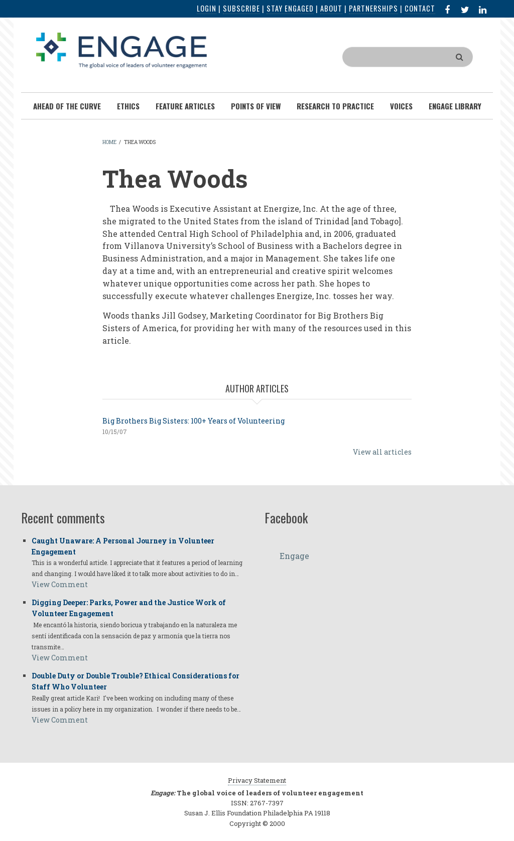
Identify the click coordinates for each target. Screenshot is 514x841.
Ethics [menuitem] (128, 105)
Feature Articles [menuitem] (185, 105)
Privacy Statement (257, 780)
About (331, 8)
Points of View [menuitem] (256, 105)
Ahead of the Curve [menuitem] (67, 105)
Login (206, 8)
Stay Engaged (290, 8)
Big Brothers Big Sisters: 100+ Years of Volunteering (193, 421)
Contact (420, 8)
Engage (294, 555)
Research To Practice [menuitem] (335, 105)
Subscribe (241, 8)
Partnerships (373, 8)
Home (109, 142)
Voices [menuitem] (401, 105)
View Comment (60, 584)
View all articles (382, 452)
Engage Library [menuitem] (455, 105)
